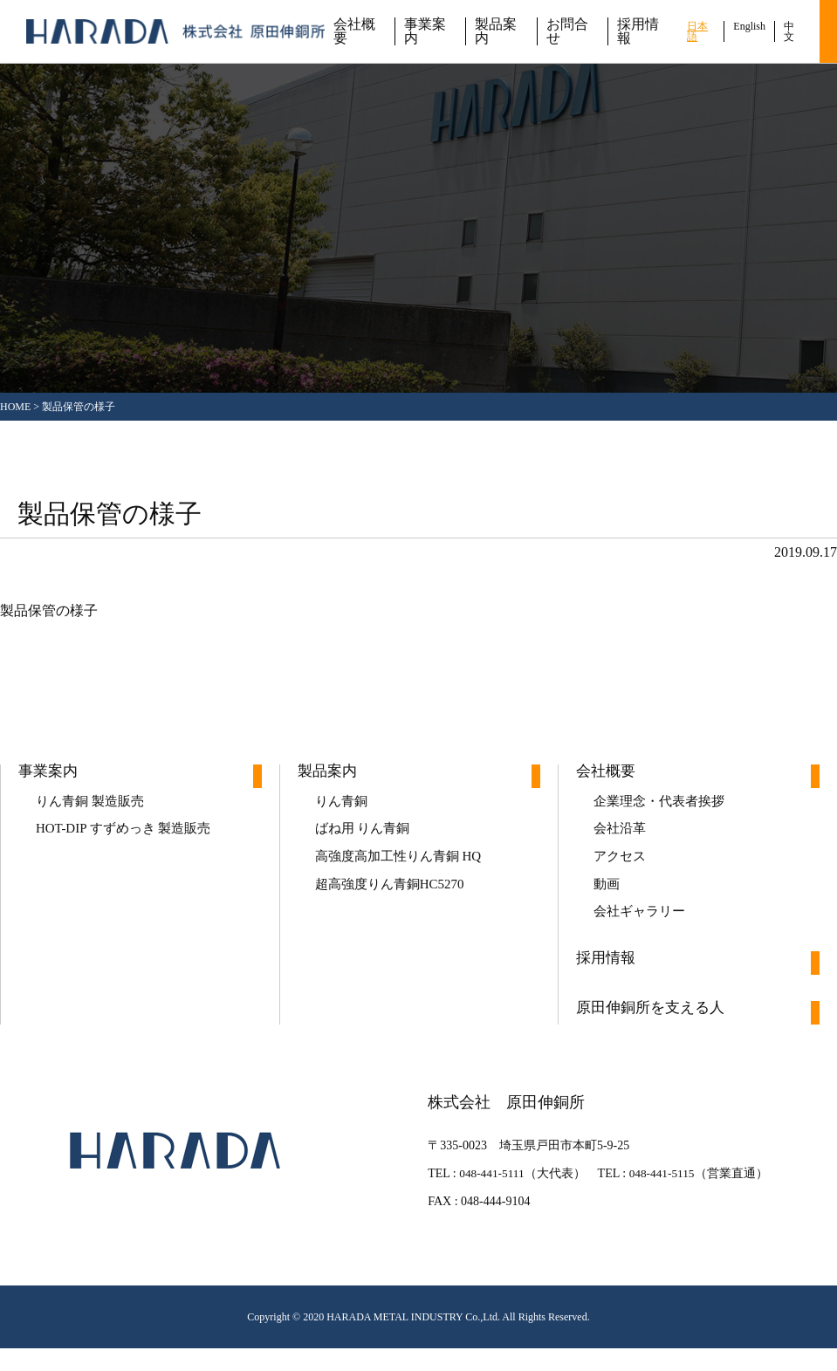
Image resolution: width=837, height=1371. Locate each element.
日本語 (697, 31)
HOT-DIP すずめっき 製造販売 (129, 835)
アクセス (621, 867)
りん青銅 (343, 804)
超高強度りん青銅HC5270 (394, 898)
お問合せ (567, 31)
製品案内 (496, 31)
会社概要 (354, 31)
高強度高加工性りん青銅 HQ (403, 867)
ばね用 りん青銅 (365, 835)
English (749, 26)
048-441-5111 (486, 1196)
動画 (607, 898)
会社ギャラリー (642, 929)
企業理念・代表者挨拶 (663, 804)
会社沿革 (621, 835)
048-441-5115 (660, 1196)
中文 (789, 31)
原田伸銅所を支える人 (654, 1031)
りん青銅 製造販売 (93, 804)
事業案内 (425, 31)
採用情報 (638, 31)
